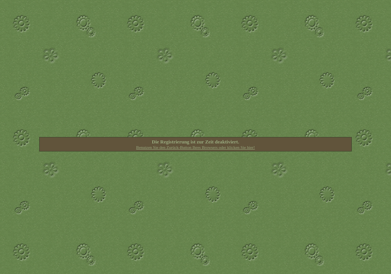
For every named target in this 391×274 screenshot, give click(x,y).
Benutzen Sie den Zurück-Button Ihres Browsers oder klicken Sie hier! (195, 147)
